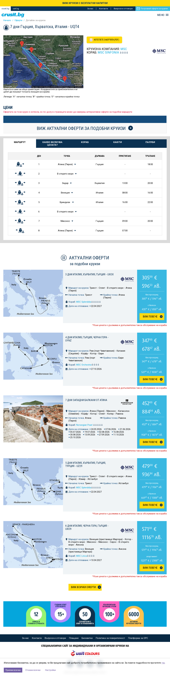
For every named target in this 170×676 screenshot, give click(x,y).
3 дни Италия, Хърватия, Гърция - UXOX (89, 274)
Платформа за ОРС (138, 638)
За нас (90, 8)
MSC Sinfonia (108, 53)
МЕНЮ (160, 15)
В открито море (65, 173)
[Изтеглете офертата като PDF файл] (105, 40)
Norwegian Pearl (89, 425)
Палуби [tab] (150, 142)
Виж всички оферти (83, 587)
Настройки (50, 670)
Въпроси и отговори (123, 8)
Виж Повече (150, 316)
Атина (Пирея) (65, 164)
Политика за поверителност (110, 638)
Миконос (65, 221)
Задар (65, 183)
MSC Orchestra (87, 364)
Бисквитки (87, 638)
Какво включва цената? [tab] (52, 143)
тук (163, 662)
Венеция (65, 192)
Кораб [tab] (85, 142)
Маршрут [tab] (20, 142)
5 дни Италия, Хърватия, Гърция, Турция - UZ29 (85, 464)
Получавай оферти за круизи (154, 8)
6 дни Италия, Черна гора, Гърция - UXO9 (86, 527)
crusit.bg (5, 8)
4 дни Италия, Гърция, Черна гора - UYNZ (86, 339)
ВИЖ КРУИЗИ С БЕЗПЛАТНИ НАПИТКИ (85, 3)
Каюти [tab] (117, 142)
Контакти (103, 8)
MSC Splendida (88, 301)
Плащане (74, 638)
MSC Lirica (85, 556)
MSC (123, 49)
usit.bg (16, 8)
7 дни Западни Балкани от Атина (86, 400)
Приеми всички (13, 670)
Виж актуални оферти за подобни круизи (85, 128)
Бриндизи (65, 202)
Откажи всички (32, 670)
